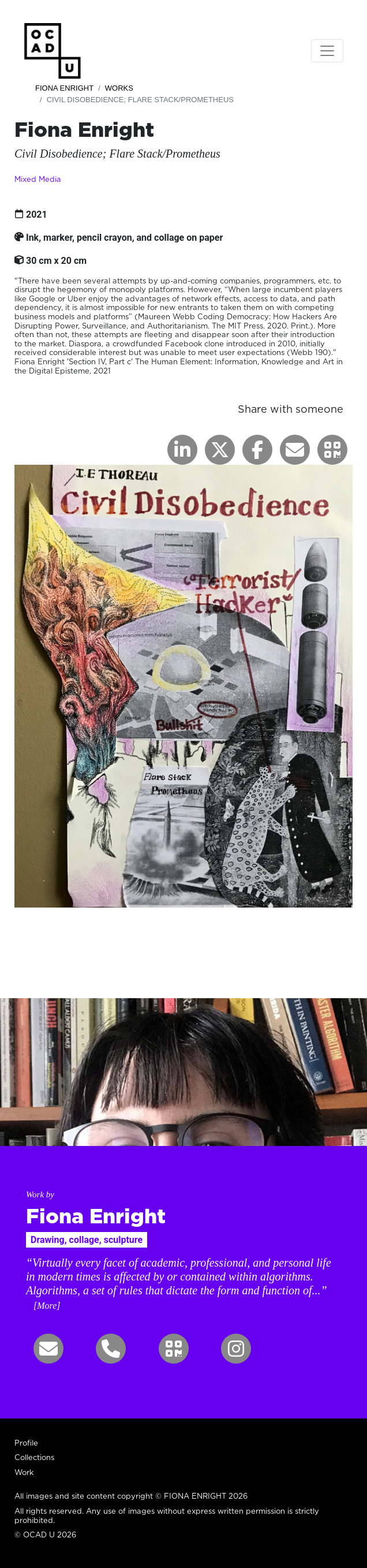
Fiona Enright (64, 88)
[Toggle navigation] (327, 50)
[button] (332, 450)
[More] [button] (47, 1306)
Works (119, 88)
